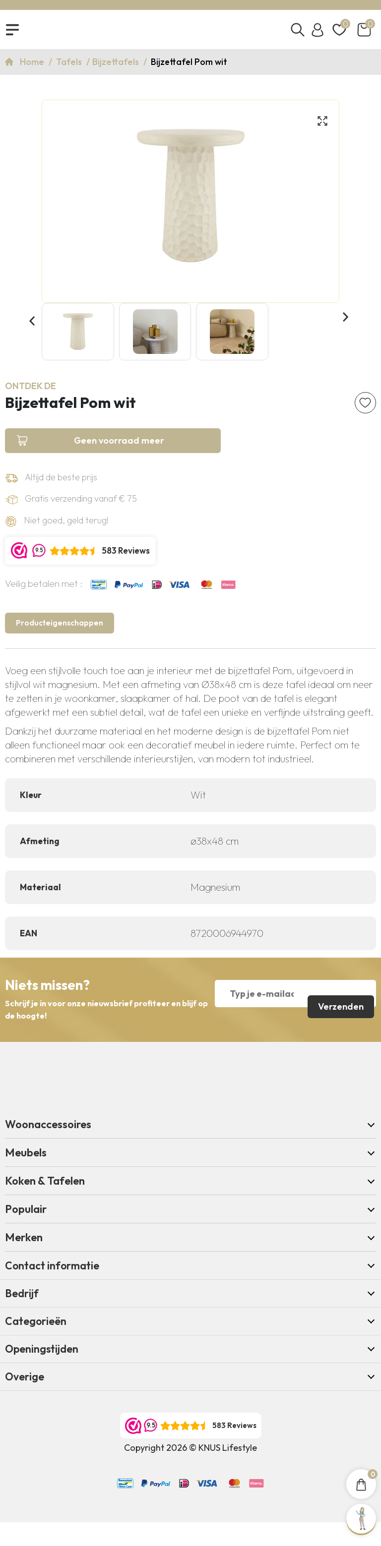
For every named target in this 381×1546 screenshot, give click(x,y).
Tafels (70, 67)
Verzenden (339, 1015)
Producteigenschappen (64, 643)
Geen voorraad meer (74, 454)
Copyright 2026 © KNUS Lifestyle (190, 1471)
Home (33, 67)
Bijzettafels (116, 67)
